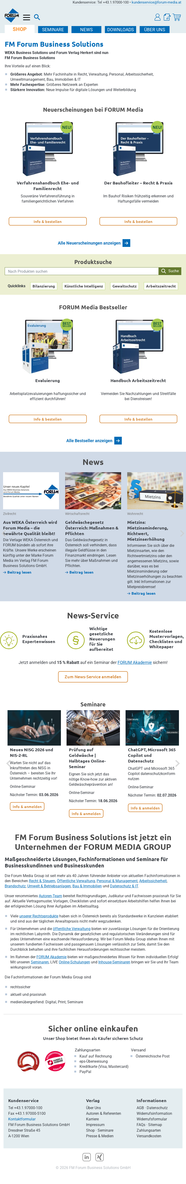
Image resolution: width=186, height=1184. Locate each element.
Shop (90, 1130)
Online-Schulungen (74, 962)
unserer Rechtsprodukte (38, 916)
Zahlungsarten (87, 1050)
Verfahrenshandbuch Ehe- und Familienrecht (48, 185)
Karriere (92, 1119)
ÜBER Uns (154, 29)
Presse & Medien (100, 1136)
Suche (170, 271)
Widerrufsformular (152, 1119)
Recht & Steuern (42, 881)
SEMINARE (53, 29)
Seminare (105, 1130)
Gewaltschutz (124, 286)
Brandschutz (15, 886)
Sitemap (155, 1125)
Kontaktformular (22, 1119)
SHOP (20, 29)
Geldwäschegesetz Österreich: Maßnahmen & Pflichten (92, 527)
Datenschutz (157, 1108)
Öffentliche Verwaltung (76, 881)
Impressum (95, 1125)
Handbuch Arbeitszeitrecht (138, 380)
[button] (157, 17)
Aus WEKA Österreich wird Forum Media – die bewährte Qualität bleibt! (30, 527)
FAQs (141, 1125)
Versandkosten (149, 1136)
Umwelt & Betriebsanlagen (49, 886)
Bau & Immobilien (87, 886)
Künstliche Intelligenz (83, 286)
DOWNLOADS (120, 29)
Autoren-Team (50, 896)
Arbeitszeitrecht (161, 286)
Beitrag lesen (17, 572)
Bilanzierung (43, 286)
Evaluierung (47, 380)
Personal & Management (117, 881)
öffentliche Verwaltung (72, 929)
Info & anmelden (27, 806)
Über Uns (93, 1108)
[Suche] (37, 18)
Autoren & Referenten (103, 1113)
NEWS (86, 29)
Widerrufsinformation (154, 1113)
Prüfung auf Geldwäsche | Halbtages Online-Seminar (87, 758)
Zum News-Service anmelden (93, 676)
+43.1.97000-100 (28, 1108)
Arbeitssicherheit (153, 881)
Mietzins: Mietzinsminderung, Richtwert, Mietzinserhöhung (147, 530)
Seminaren (40, 962)
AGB (140, 1108)
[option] (31, 523)
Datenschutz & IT (124, 886)
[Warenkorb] (176, 17)
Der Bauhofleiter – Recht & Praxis (138, 182)
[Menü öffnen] (26, 18)
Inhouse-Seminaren (114, 962)
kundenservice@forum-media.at (156, 2)
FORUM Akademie (135, 662)
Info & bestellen (48, 221)
